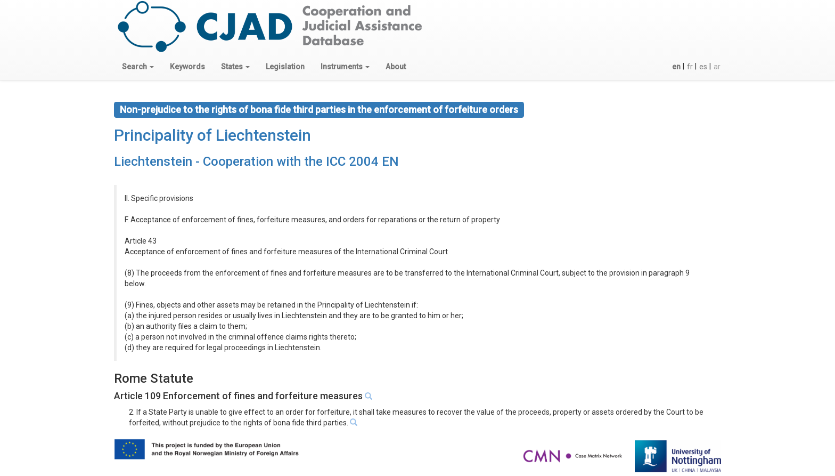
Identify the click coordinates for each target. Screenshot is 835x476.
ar (717, 66)
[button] (138, 66)
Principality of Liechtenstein (212, 135)
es (703, 66)
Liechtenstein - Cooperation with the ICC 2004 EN (256, 161)
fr (690, 66)
